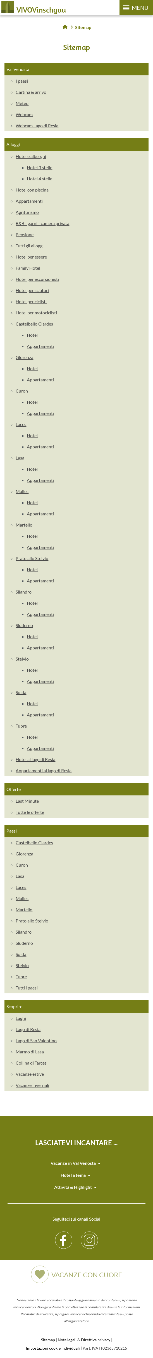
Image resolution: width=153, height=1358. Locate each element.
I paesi (22, 80)
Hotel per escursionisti (37, 279)
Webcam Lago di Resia (37, 125)
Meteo (22, 103)
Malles (22, 491)
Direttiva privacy (95, 1339)
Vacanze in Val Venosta (76, 1163)
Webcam (24, 114)
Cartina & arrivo (31, 92)
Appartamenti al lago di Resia (43, 770)
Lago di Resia (28, 1029)
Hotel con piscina (32, 189)
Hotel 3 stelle (39, 167)
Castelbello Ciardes (34, 323)
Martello (24, 524)
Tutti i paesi (27, 987)
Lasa (20, 457)
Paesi (11, 830)
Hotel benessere (31, 256)
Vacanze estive (30, 1074)
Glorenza (24, 357)
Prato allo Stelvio (32, 558)
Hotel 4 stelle (39, 178)
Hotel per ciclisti (31, 301)
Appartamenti (29, 201)
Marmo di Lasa (30, 1051)
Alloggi (13, 144)
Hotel (32, 335)
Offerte (13, 789)
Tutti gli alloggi (30, 245)
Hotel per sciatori (32, 290)
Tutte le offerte (30, 812)
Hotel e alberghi (31, 156)
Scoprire (14, 1006)
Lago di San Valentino (36, 1040)
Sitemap (48, 1339)
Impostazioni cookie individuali (53, 1348)
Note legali (67, 1339)
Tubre (21, 725)
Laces (21, 424)
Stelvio (22, 658)
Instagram (89, 1236)
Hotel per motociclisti (36, 312)
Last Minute (27, 801)
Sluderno (24, 625)
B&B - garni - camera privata (42, 223)
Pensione (25, 234)
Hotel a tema (76, 1175)
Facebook (63, 1236)
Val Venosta (17, 69)
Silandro (24, 591)
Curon (22, 390)
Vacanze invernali (32, 1085)
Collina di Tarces (31, 1062)
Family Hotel (28, 268)
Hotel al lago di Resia (35, 759)
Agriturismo (27, 212)
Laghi (21, 1018)
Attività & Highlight (76, 1187)
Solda (21, 692)
